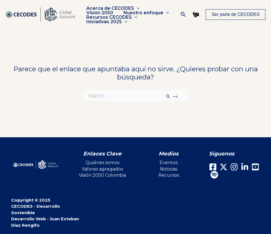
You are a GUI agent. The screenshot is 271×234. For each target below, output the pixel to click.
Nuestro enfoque (144, 13)
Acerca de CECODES (112, 8)
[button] (183, 14)
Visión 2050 (98, 13)
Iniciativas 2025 (106, 22)
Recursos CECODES (111, 17)
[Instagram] (234, 167)
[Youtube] (255, 167)
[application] (136, 8)
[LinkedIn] (245, 167)
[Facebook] (213, 167)
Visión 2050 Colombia (102, 175)
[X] (223, 167)
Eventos (169, 162)
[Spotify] (214, 175)
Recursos (168, 175)
